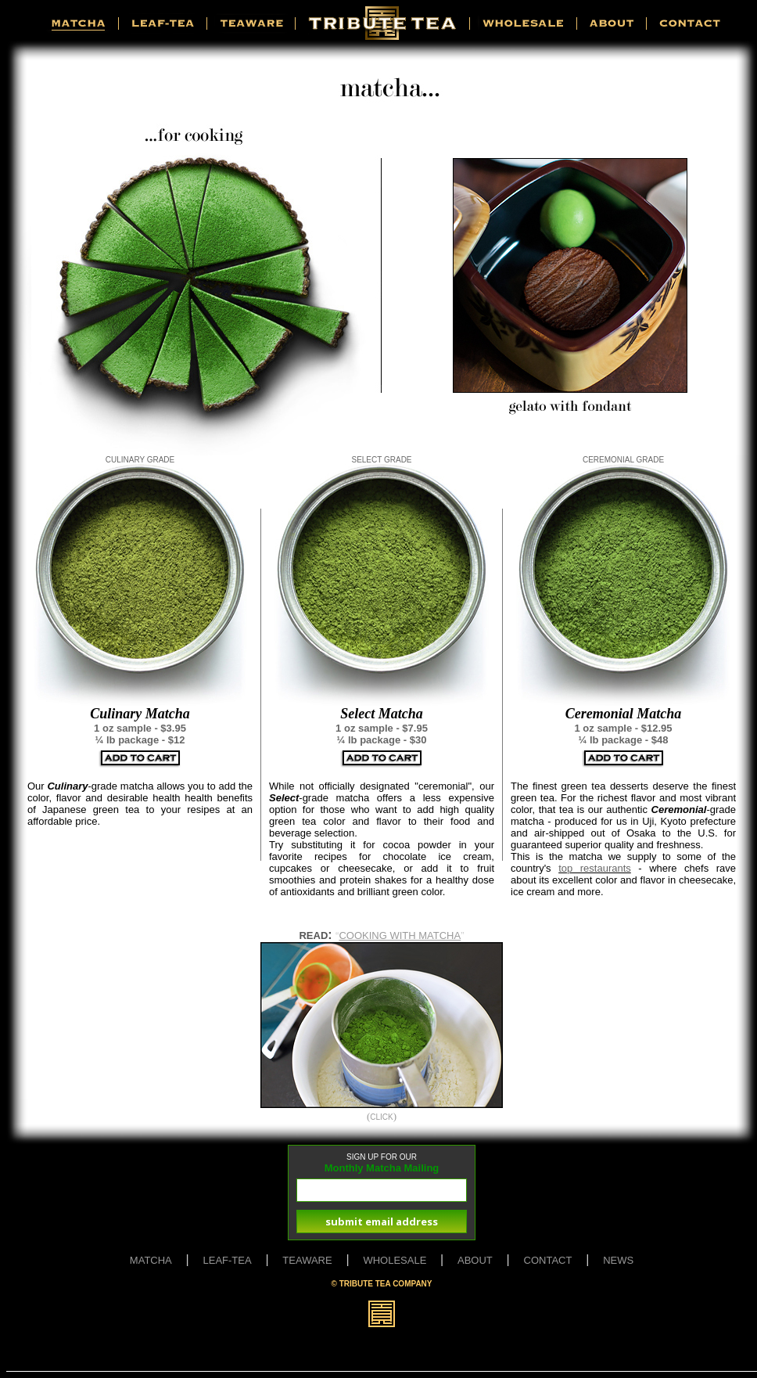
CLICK (381, 1117)
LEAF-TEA (227, 1260)
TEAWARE (307, 1260)
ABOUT (475, 1260)
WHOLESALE (394, 1260)
